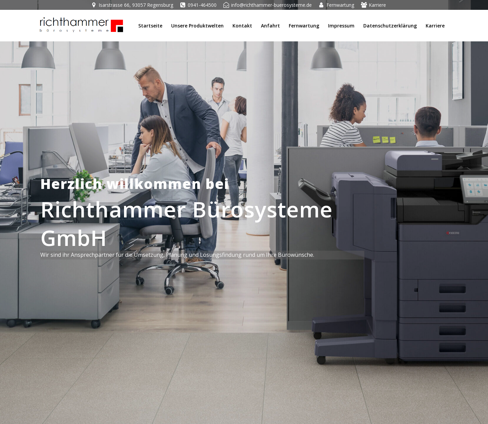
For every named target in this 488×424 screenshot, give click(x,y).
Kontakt (242, 25)
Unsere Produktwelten (197, 25)
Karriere (435, 25)
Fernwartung (304, 25)
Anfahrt (270, 25)
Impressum (341, 25)
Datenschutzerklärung (390, 25)
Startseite (150, 25)
